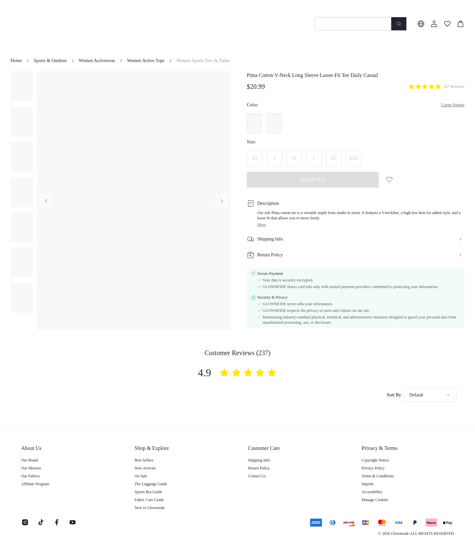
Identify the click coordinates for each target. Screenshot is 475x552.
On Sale (141, 476)
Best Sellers (144, 460)
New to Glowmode (150, 507)
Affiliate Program (35, 484)
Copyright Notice (375, 460)
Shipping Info (259, 460)
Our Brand (29, 460)
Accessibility (372, 492)
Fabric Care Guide (149, 499)
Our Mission (31, 468)
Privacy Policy (373, 468)
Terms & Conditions (378, 476)
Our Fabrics (30, 476)
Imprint (367, 484)
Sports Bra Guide (148, 492)
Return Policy (259, 468)
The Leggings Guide (151, 484)
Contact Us (257, 476)
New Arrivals (145, 468)
